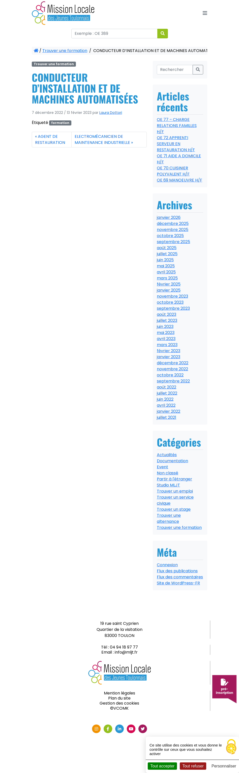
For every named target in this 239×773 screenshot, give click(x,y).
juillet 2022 (167, 393)
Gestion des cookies (119, 703)
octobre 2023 (170, 302)
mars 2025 (167, 278)
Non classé (167, 473)
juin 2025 (165, 260)
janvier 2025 (169, 290)
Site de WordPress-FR (178, 583)
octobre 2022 (170, 375)
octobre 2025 (170, 236)
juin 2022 (165, 399)
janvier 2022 (168, 411)
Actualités (167, 455)
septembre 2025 (173, 242)
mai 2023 (165, 333)
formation (60, 123)
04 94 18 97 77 (124, 647)
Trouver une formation (64, 51)
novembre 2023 (172, 296)
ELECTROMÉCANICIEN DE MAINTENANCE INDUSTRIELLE (102, 139)
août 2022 (166, 387)
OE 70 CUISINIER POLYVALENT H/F (173, 171)
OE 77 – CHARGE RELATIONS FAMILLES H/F (177, 126)
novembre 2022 (172, 369)
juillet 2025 (167, 254)
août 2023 (166, 314)
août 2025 (166, 248)
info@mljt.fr (126, 652)
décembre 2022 (172, 363)
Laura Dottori (110, 112)
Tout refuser (192, 766)
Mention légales (119, 693)
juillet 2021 (166, 417)
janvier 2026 (169, 217)
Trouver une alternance (169, 518)
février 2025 (169, 284)
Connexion (167, 565)
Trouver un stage (174, 509)
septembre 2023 (173, 308)
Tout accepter (162, 766)
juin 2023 (165, 326)
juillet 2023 (167, 320)
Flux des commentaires (180, 577)
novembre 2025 (172, 230)
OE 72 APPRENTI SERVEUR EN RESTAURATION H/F (176, 144)
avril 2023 (166, 339)
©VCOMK (119, 708)
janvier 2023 (168, 357)
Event (162, 467)
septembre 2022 (173, 381)
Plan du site (119, 698)
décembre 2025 (173, 223)
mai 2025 (166, 266)
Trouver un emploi (175, 491)
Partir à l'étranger (174, 479)
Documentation (172, 461)
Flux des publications (177, 571)
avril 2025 (166, 272)
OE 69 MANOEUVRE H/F (179, 180)
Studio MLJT (168, 485)
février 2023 (168, 351)
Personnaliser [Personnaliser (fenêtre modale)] (224, 766)
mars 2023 (167, 345)
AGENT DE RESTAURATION (50, 139)
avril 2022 (166, 405)
